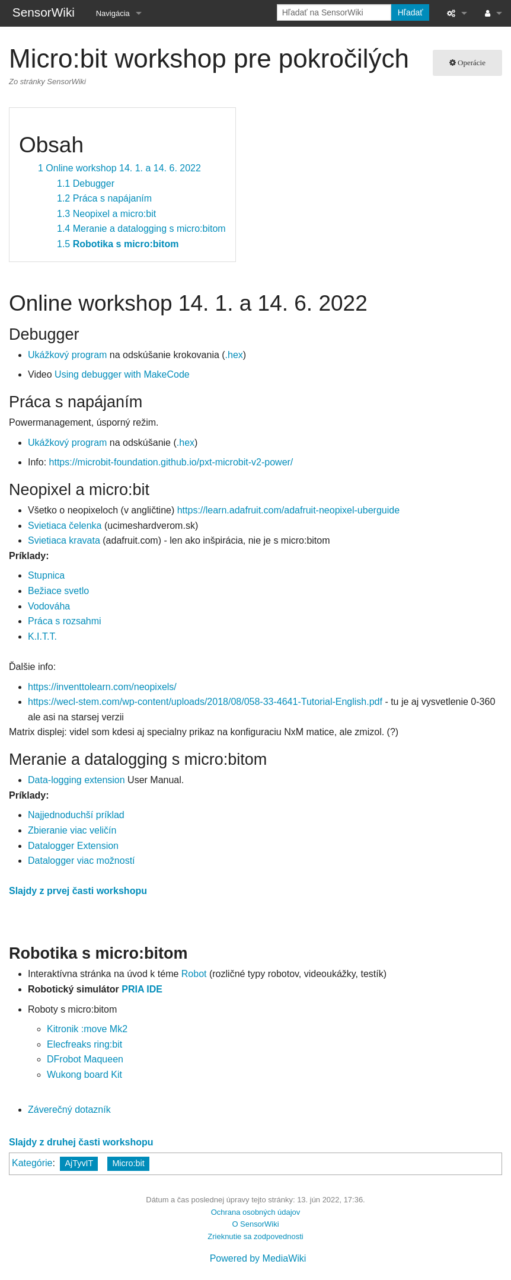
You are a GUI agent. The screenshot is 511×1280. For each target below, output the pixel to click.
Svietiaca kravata (64, 540)
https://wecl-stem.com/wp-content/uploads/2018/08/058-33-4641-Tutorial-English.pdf (205, 702)
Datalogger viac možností (81, 861)
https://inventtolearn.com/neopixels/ (102, 687)
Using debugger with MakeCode (122, 374)
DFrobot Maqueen (85, 1059)
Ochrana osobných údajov (256, 1212)
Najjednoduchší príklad (76, 815)
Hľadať (410, 12)
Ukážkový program (67, 355)
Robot (194, 974)
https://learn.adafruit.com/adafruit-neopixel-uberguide (288, 510)
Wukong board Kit (84, 1075)
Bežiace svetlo (58, 591)
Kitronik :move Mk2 (87, 1029)
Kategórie (32, 1163)
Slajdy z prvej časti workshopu (78, 891)
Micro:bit (128, 1163)
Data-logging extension (76, 780)
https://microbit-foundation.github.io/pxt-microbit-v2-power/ (171, 462)
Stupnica (46, 575)
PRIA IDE (142, 989)
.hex (234, 355)
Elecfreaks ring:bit (84, 1044)
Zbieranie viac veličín (72, 830)
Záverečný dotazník (69, 1110)
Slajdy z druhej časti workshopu (81, 1142)
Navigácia (113, 13)
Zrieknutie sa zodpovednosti (255, 1236)
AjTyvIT (79, 1163)
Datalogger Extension (73, 846)
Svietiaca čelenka (65, 526)
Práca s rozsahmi (64, 621)
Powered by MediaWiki (258, 1258)
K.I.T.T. (42, 636)
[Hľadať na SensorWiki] (334, 12)
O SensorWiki (255, 1224)
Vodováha (49, 606)
